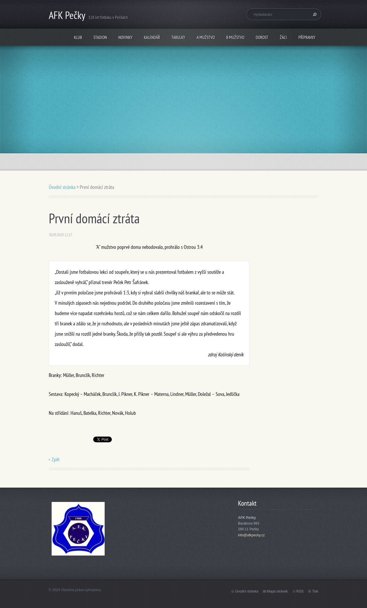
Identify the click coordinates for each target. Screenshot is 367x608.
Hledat (314, 14)
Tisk (315, 591)
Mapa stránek (277, 591)
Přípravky (306, 37)
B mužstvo (235, 37)
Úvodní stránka (62, 187)
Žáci (283, 37)
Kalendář (152, 37)
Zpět (56, 459)
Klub (78, 37)
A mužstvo (206, 37)
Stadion (100, 37)
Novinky (125, 37)
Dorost (262, 37)
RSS (300, 591)
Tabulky (178, 37)
